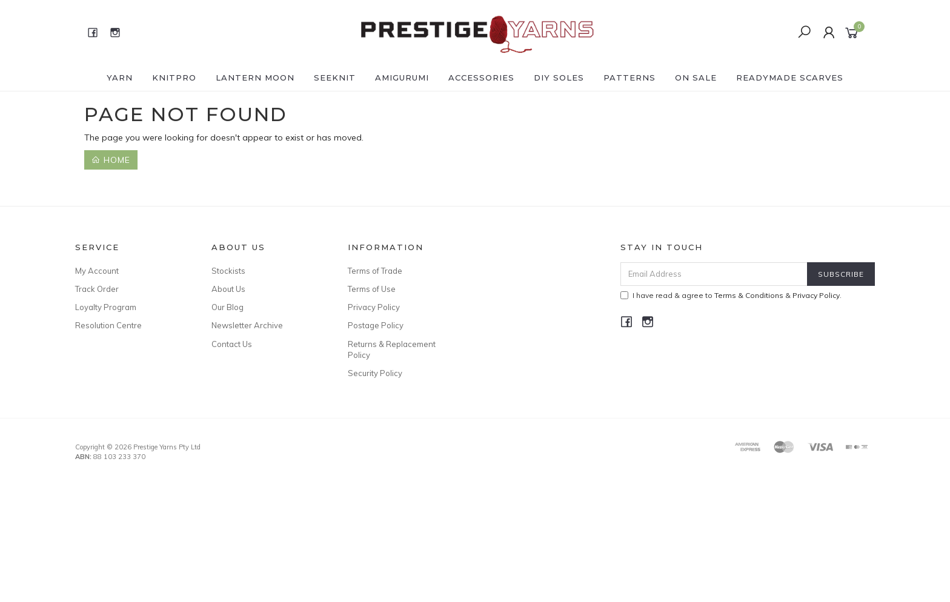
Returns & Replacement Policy (392, 349)
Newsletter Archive (247, 325)
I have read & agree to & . (731, 295)
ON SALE (696, 77)
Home (110, 159)
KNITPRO (174, 77)
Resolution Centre (108, 325)
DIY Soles (559, 77)
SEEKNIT (335, 77)
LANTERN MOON (255, 77)
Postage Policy (376, 325)
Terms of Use (372, 289)
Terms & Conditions (748, 295)
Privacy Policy (374, 307)
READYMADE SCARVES (789, 77)
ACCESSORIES (481, 77)
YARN (120, 77)
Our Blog (227, 307)
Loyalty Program (105, 307)
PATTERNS (629, 77)
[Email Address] (714, 274)
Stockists (228, 271)
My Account (97, 271)
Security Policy (375, 373)
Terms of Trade (375, 271)
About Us (228, 289)
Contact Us (231, 344)
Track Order (97, 289)
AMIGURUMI (402, 77)
